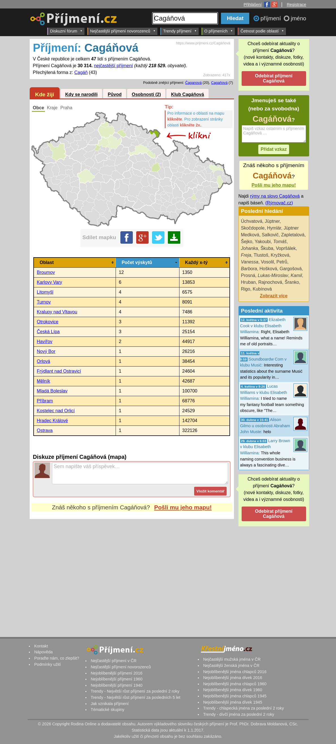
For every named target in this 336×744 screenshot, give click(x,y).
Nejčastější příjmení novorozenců (122, 31)
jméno (298, 18)
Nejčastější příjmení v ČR (113, 660)
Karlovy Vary (49, 282)
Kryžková (280, 255)
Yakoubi (263, 241)
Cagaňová (219, 82)
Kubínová (262, 289)
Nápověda (43, 652)
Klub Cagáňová (187, 94)
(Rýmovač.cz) (279, 202)
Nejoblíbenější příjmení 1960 (116, 679)
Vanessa (250, 261)
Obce (38, 107)
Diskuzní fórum (66, 31)
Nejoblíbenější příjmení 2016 (116, 673)
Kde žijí (44, 94)
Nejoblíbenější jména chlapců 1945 (234, 696)
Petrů (281, 261)
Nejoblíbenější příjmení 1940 (116, 685)
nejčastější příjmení (113, 65)
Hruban (248, 282)
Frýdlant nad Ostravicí (59, 371)
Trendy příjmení (180, 31)
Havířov (44, 341)
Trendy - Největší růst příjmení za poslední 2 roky (135, 691)
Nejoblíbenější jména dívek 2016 (232, 677)
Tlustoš (261, 255)
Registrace (296, 4)
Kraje (52, 107)
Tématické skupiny (107, 709)
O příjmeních (218, 31)
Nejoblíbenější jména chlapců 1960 (234, 684)
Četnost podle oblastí (262, 31)
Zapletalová (293, 234)
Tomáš (280, 241)
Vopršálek (286, 248)
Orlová (43, 361)
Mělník (43, 381)
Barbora (249, 268)
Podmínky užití (47, 664)
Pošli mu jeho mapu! (183, 507)
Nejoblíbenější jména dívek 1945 (232, 702)
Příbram (45, 400)
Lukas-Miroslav (273, 275)
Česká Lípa (48, 331)
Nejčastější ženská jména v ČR (231, 665)
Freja (246, 255)
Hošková (268, 268)
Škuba (267, 248)
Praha (66, 107)
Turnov (44, 302)
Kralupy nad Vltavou (57, 311)
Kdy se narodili (81, 94)
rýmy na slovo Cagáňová (275, 196)
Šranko (292, 282)
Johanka (249, 248)
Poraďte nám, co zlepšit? (56, 658)
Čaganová (193, 82)
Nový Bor (46, 351)
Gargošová (290, 268)
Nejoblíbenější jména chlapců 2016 (234, 671)
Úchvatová (252, 221)
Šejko (246, 241)
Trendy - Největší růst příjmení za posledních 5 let (135, 697)
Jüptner (272, 221)
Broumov (46, 272)
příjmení (272, 18)
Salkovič (270, 234)
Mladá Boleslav (52, 391)
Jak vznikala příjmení (110, 703)
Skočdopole (253, 228)
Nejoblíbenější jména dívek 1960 (232, 690)
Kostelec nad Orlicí (56, 410)
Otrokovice (47, 321)
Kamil (296, 275)
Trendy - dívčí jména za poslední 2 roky (238, 714)
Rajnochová (270, 282)
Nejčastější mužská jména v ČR (232, 659)
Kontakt (41, 646)
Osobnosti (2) (146, 94)
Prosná (248, 275)
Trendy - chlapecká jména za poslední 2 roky (243, 708)
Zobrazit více (274, 295)
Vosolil (267, 261)
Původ (115, 94)
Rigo (245, 289)
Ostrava (45, 430)
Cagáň (81, 72)
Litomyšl (45, 292)
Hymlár (274, 228)
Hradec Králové (52, 420)
